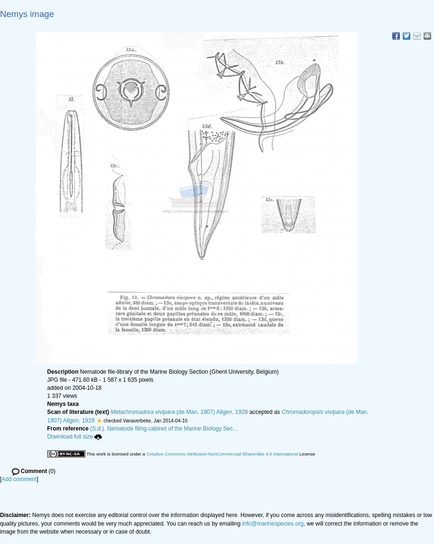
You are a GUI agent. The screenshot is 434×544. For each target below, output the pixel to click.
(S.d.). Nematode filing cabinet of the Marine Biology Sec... (164, 428)
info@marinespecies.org (273, 523)
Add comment (18, 479)
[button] (99, 420)
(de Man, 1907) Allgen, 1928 (179, 412)
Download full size (74, 436)
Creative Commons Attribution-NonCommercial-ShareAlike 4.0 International (222, 453)
